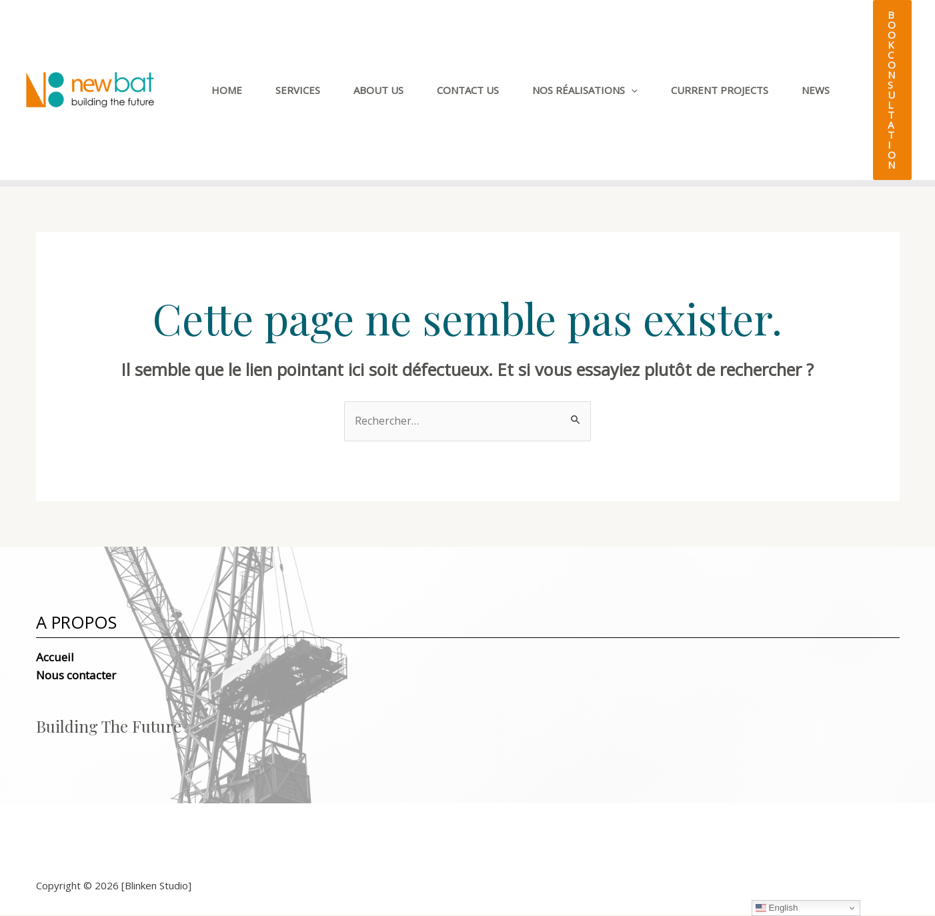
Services (297, 90)
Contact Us (468, 90)
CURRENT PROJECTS (719, 90)
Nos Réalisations (585, 90)
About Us (378, 90)
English (777, 908)
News (816, 90)
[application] (631, 90)
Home (226, 90)
